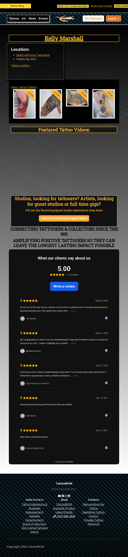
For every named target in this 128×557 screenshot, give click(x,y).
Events (43, 18)
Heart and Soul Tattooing (33, 55)
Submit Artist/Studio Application (64, 218)
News (32, 18)
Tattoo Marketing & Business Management (34, 508)
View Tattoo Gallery (24, 87)
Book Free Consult (104, 5)
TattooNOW (64, 504)
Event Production (34, 524)
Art (23, 18)
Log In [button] (112, 18)
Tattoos (14, 18)
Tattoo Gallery (21, 65)
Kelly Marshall (64, 38)
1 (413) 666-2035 (64, 516)
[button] (93, 18)
